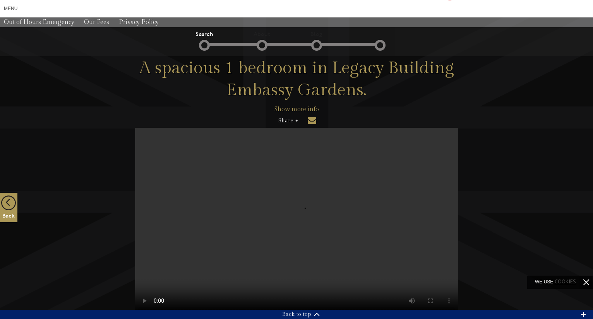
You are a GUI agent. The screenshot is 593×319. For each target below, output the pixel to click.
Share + (288, 121)
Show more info (296, 109)
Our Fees (96, 22)
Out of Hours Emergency (39, 22)
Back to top (296, 314)
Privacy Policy (139, 22)
